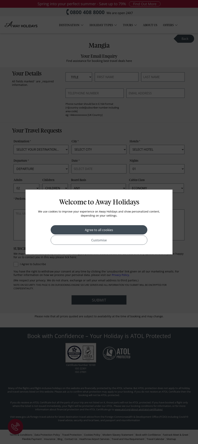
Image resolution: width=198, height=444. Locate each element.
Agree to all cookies (99, 230)
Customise (99, 240)
